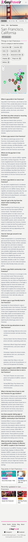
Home (3, 25)
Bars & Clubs (13, 21)
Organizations (15, 51)
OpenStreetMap (14, 93)
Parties (5, 55)
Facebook (20, 532)
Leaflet (7, 93)
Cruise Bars (23, 21)
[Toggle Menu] (25, 2)
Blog (18, 524)
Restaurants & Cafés (17, 55)
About (22, 524)
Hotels (5, 51)
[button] (15, 74)
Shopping (6, 58)
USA (7, 25)
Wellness (5, 62)
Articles (14, 524)
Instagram (8, 532)
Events (9, 524)
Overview (3, 21)
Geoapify (24, 93)
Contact (13, 526)
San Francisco (14, 25)
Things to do (16, 58)
